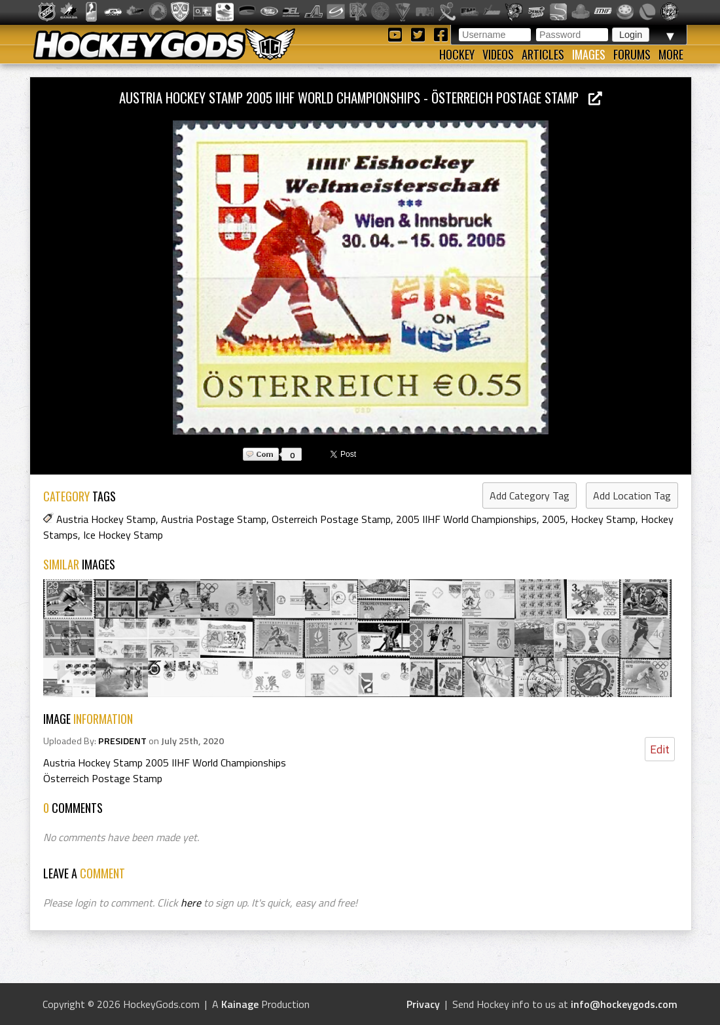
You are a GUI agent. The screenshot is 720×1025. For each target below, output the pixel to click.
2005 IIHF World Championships (466, 519)
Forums (632, 54)
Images (588, 54)
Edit (660, 749)
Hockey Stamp (603, 519)
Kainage (240, 1004)
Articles (543, 54)
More (670, 54)
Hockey (457, 54)
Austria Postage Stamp (213, 519)
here (191, 902)
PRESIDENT (122, 741)
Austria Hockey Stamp (106, 519)
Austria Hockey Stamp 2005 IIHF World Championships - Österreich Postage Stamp (360, 97)
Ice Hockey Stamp (123, 535)
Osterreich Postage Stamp (331, 519)
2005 (554, 519)
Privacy (423, 1004)
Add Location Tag (632, 495)
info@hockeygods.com (624, 1004)
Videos (498, 54)
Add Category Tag (529, 495)
